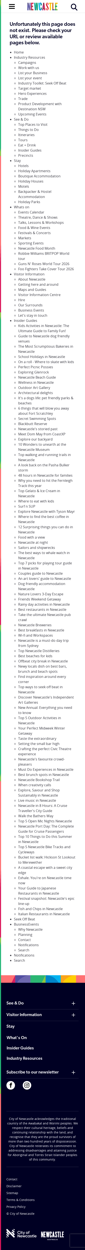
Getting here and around (38, 284)
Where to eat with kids (36, 501)
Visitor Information (29, 274)
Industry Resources (29, 57)
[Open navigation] (11, 6)
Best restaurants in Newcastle (42, 609)
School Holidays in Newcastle (41, 356)
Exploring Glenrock (33, 372)
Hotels (23, 165)
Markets (24, 238)
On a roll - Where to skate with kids (46, 361)
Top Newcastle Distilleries (39, 650)
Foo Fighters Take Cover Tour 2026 (46, 269)
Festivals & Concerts (34, 232)
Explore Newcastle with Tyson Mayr (46, 511)
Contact (24, 939)
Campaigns (27, 62)
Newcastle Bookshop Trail (39, 779)
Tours (23, 140)
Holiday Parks (29, 202)
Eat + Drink (27, 145)
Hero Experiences (32, 93)
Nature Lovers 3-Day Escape (40, 594)
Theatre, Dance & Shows (38, 217)
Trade (23, 98)
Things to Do (28, 129)
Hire (21, 300)
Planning (25, 934)
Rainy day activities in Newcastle (44, 604)
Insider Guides (30, 150)
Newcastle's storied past (38, 429)
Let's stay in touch (32, 315)
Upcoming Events (32, 114)
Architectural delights (35, 392)
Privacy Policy (15, 1207)
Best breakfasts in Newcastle (41, 630)
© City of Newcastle (20, 1214)
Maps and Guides (32, 289)
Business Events (31, 310)
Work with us (28, 67)
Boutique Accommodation (39, 176)
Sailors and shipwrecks (36, 547)
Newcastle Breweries (35, 625)
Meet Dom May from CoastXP (42, 434)
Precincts (25, 155)
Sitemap (12, 1193)
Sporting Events (31, 243)
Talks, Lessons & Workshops (41, 222)
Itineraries (26, 134)
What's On (17, 1038)
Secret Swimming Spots (37, 418)
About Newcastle (31, 279)
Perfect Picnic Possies (35, 367)
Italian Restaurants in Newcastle (44, 914)
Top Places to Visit (33, 124)
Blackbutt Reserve (32, 423)
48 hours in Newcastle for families (45, 475)
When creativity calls (34, 785)
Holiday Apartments (34, 171)
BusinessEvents (26, 924)
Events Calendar (31, 212)
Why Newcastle (30, 929)
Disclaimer (14, 1186)
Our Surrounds (30, 305)
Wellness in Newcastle (36, 382)
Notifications (28, 945)
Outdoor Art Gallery (34, 387)
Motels (23, 186)
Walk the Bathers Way (35, 816)
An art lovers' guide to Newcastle (44, 578)
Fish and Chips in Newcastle (40, 908)
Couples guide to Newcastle (40, 573)
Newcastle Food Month (36, 248)
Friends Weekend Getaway (39, 599)
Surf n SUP (26, 506)
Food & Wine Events (34, 227)
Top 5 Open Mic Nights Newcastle (45, 821)
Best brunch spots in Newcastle (43, 774)
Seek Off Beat (24, 919)
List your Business (32, 73)
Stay (17, 160)
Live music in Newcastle (37, 800)
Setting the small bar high (39, 743)
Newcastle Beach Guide (37, 377)
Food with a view (31, 537)
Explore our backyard (35, 439)
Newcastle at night (33, 542)
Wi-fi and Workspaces (35, 635)
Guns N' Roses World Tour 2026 (43, 263)
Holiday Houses (30, 181)
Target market (29, 88)
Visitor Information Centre (39, 294)
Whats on (21, 207)
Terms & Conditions (20, 1200)
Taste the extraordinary (37, 738)
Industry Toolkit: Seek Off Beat (42, 83)
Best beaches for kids (35, 656)
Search (23, 950)
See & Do (21, 119)
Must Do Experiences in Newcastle (45, 769)
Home (19, 52)
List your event (30, 78)
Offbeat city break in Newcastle (43, 661)
